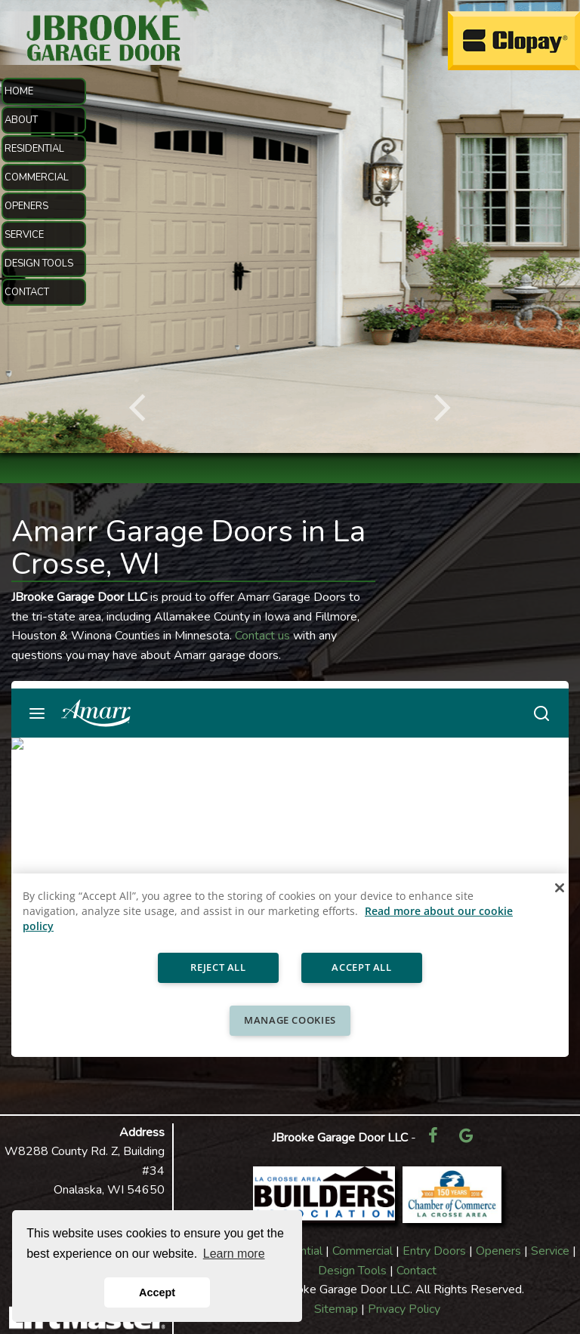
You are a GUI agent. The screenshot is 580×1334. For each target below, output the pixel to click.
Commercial (362, 1251)
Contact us (262, 635)
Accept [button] (157, 1292)
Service (550, 1251)
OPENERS (26, 206)
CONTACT (27, 292)
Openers (498, 1251)
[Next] (439, 407)
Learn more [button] (234, 1253)
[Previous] (140, 407)
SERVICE (24, 235)
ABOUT (21, 120)
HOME (19, 91)
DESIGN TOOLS (39, 263)
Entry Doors (434, 1251)
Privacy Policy (404, 1309)
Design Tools (352, 1270)
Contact (416, 1270)
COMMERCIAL (37, 177)
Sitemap (336, 1309)
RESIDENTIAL (34, 149)
